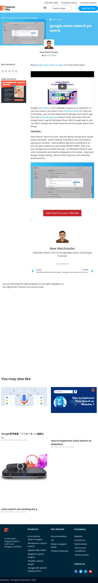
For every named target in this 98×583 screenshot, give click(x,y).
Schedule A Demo (69, 2)
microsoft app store (48, 117)
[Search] (68, 8)
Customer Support (88, 2)
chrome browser (70, 111)
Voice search (57, 19)
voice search (44, 108)
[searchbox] (59, 8)
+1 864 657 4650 (50, 2)
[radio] (2, 71)
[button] (45, 8)
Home (4, 17)
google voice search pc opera (50, 65)
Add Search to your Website (62, 213)
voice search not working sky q (19, 509)
